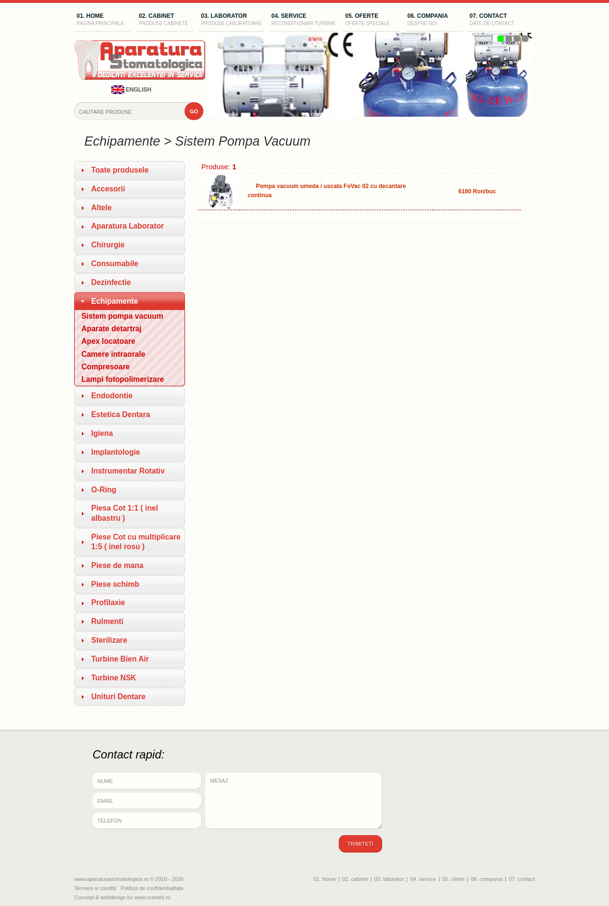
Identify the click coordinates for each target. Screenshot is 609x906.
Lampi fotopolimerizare (122, 379)
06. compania (434, 20)
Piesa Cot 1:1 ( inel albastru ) (124, 513)
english (131, 89)
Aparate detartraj (111, 329)
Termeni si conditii (95, 888)
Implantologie (115, 452)
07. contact (496, 20)
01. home (103, 20)
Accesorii (108, 189)
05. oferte (371, 20)
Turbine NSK (113, 678)
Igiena (102, 433)
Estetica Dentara (120, 414)
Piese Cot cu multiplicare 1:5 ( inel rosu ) (135, 542)
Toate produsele (119, 170)
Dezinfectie (111, 282)
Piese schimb (115, 584)
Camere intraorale (113, 354)
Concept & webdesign (100, 897)
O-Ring (103, 490)
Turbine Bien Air (120, 659)
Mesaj (293, 801)
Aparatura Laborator (127, 226)
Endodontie (111, 396)
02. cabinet (165, 20)
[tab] (129, 170)
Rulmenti (107, 621)
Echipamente (114, 301)
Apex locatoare (108, 341)
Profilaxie (108, 602)
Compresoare (105, 367)
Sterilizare (109, 640)
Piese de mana (117, 565)
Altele (101, 207)
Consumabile (114, 263)
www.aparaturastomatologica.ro (111, 879)
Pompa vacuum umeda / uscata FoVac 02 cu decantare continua (327, 191)
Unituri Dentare (118, 696)
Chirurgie (107, 245)
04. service (303, 20)
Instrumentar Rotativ (128, 471)
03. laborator (231, 20)
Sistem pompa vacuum (122, 316)
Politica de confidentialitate (152, 888)
